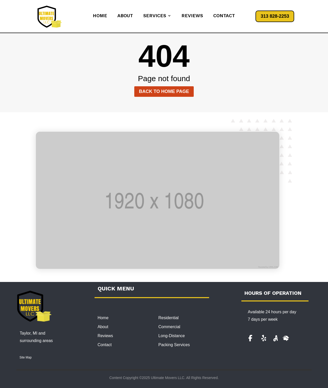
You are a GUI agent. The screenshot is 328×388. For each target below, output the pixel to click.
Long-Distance (171, 336)
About (125, 16)
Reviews (192, 16)
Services (154, 16)
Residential (168, 318)
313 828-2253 (275, 16)
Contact (224, 16)
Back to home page (164, 91)
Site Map (25, 357)
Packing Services (174, 345)
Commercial (169, 327)
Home (100, 16)
